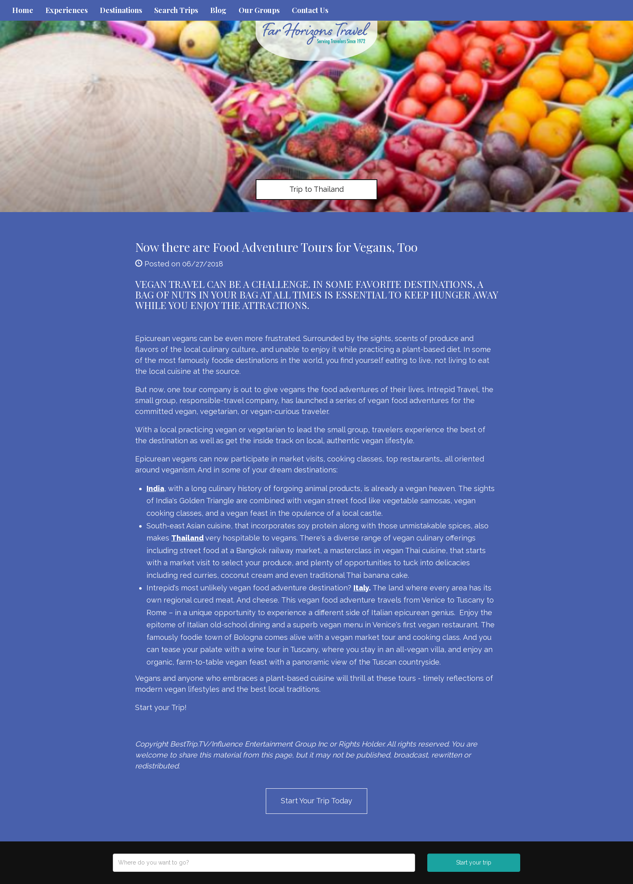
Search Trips (176, 10)
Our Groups (259, 10)
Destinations (121, 10)
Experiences (66, 10)
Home (22, 10)
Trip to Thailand (316, 189)
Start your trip (473, 862)
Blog (218, 10)
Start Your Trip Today (316, 800)
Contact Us (310, 10)
